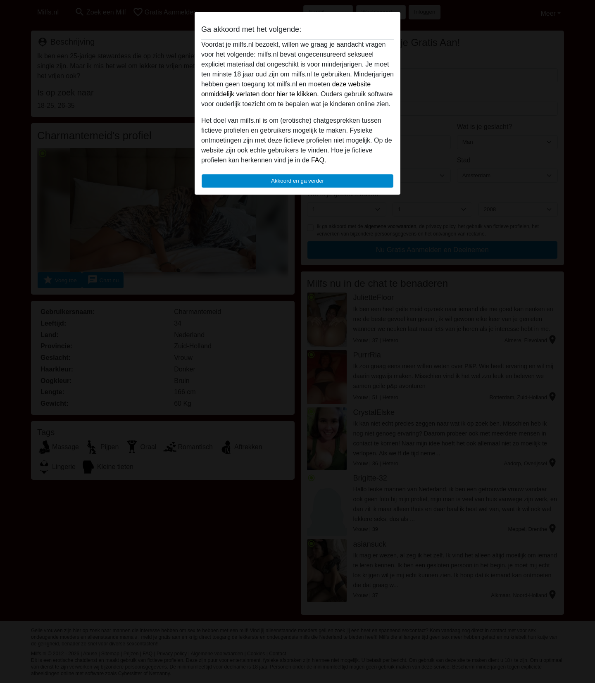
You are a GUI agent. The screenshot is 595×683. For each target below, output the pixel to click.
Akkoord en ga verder (297, 181)
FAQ (317, 160)
